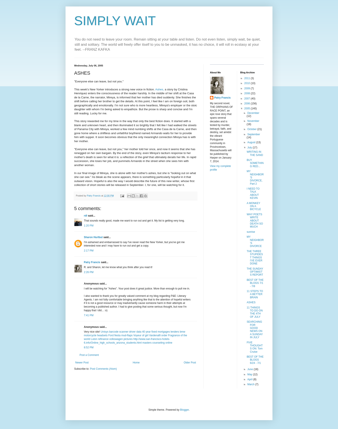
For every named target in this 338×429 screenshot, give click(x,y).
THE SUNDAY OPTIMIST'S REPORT (255, 272)
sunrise (251, 231)
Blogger (184, 409)
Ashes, (159, 89)
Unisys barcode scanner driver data (121, 331)
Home (136, 362)
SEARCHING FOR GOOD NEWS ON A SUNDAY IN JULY (255, 329)
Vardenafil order (158, 335)
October (252, 129)
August (251, 142)
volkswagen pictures (121, 339)
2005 (247, 108)
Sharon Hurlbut (93, 237)
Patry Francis (92, 262)
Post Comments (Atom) (103, 368)
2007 (247, 98)
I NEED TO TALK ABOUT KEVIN (253, 193)
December (253, 113)
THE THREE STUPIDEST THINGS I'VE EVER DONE (255, 257)
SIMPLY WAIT (115, 21)
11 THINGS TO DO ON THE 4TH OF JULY (255, 312)
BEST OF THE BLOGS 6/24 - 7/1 (255, 360)
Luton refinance (100, 339)
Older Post (190, 362)
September (253, 134)
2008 (247, 93)
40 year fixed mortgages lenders (160, 331)
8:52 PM (89, 347)
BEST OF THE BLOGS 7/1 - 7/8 (255, 283)
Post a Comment (89, 355)
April (250, 379)
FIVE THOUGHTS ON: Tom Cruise (255, 347)
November (253, 121)
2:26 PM (89, 272)
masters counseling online (157, 342)
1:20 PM (89, 225)
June (250, 369)
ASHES (251, 302)
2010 (247, 83)
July (250, 147)
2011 (247, 78)
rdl (85, 215)
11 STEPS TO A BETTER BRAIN (255, 294)
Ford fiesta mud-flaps (120, 335)
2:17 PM (89, 250)
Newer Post (82, 362)
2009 (247, 88)
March (251, 384)
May (250, 374)
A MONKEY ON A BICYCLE (254, 206)
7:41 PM (89, 315)
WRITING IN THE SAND (255, 153)
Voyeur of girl (140, 335)
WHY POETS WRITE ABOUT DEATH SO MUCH (255, 220)
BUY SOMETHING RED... (255, 163)
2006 (247, 103)
